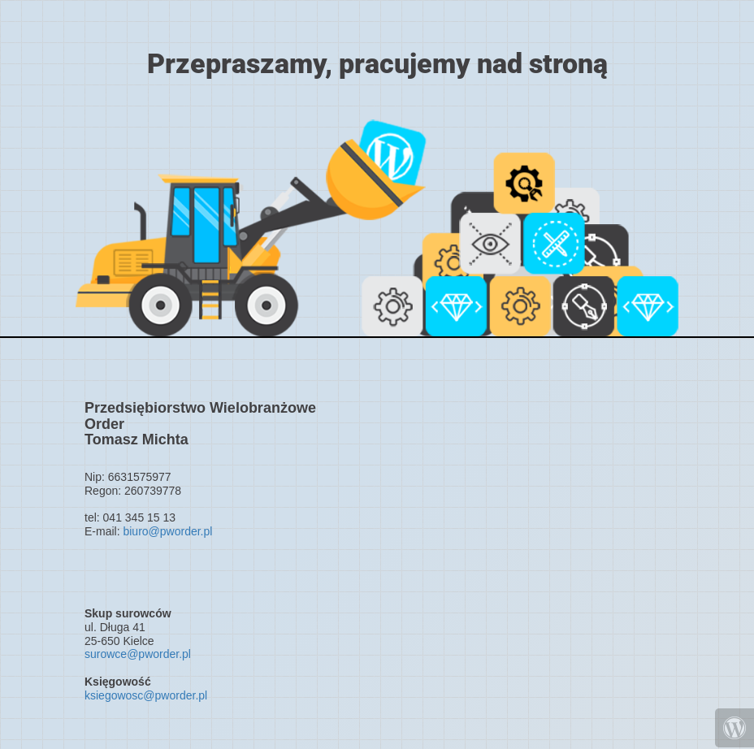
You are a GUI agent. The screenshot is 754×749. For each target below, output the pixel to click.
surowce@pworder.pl (137, 653)
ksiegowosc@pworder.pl (145, 695)
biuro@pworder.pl (167, 531)
